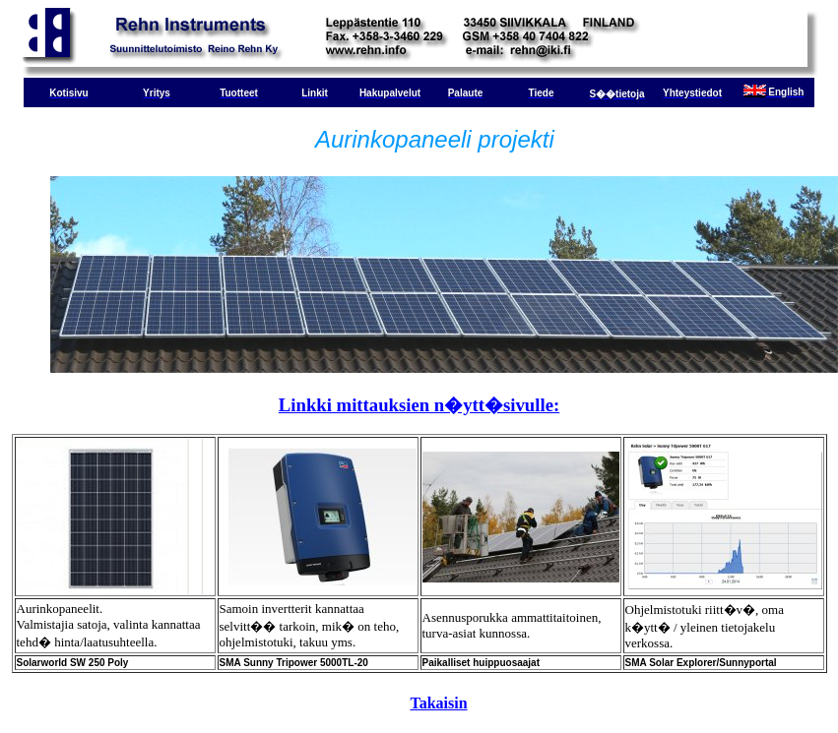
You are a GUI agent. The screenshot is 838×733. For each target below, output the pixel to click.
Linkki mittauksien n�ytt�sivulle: (419, 405)
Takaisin (438, 703)
